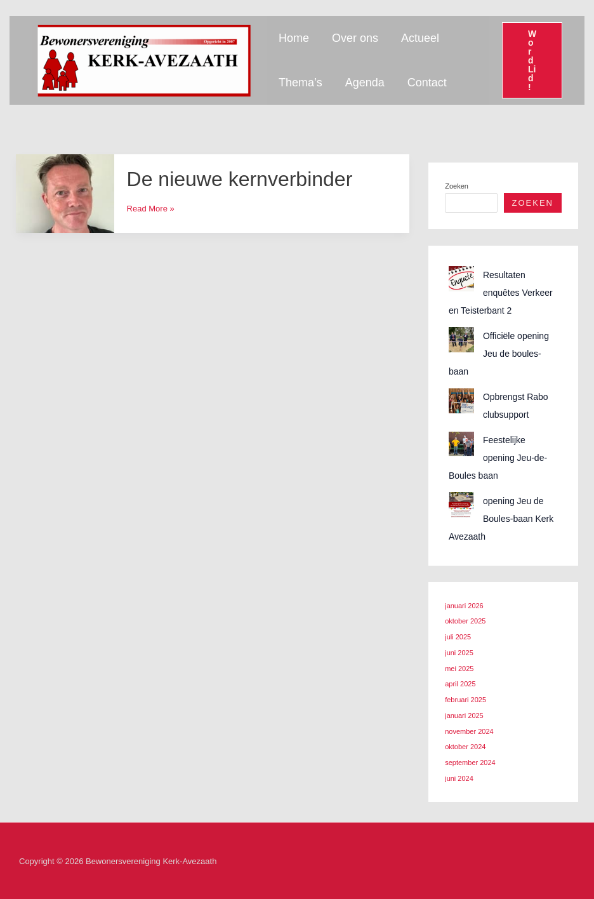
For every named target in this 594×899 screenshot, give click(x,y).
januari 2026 (464, 605)
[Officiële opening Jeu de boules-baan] (461, 339)
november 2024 (469, 731)
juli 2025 (458, 637)
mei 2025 (459, 668)
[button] (532, 60)
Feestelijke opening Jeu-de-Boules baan (498, 458)
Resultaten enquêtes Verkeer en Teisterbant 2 (501, 293)
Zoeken (456, 186)
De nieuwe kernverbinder (240, 179)
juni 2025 (459, 652)
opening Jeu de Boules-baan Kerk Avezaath (501, 519)
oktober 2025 (465, 621)
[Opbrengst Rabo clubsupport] (461, 400)
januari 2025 (464, 715)
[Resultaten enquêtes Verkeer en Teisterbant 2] (461, 278)
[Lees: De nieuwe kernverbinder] (65, 192)
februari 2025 (465, 699)
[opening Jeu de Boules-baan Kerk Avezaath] (461, 504)
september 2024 (470, 762)
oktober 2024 (465, 746)
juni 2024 (459, 778)
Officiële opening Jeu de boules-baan (499, 353)
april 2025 (460, 684)
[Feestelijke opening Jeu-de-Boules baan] (461, 443)
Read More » (151, 208)
